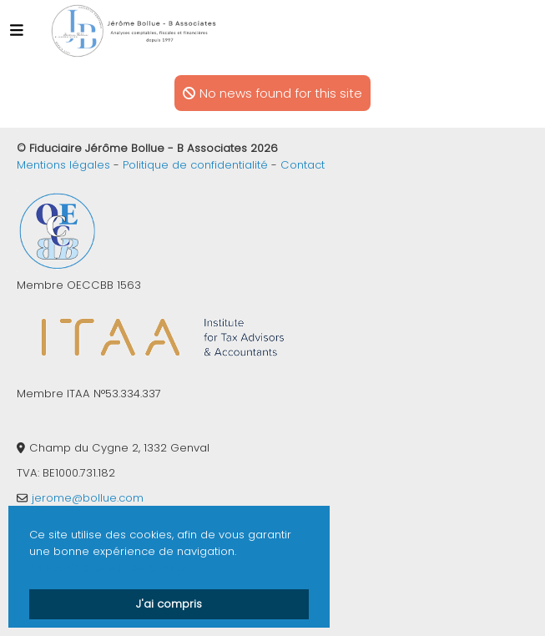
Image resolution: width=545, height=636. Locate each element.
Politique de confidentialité (195, 165)
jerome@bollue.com (88, 498)
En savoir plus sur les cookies (109, 568)
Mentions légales (63, 165)
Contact (302, 165)
